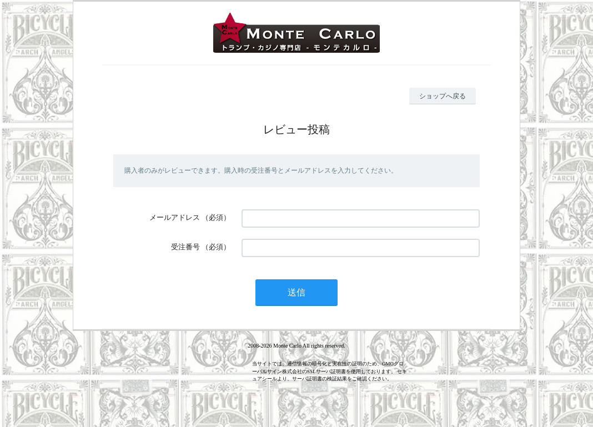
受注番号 (185, 247)
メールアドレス (174, 217)
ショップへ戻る (442, 96)
